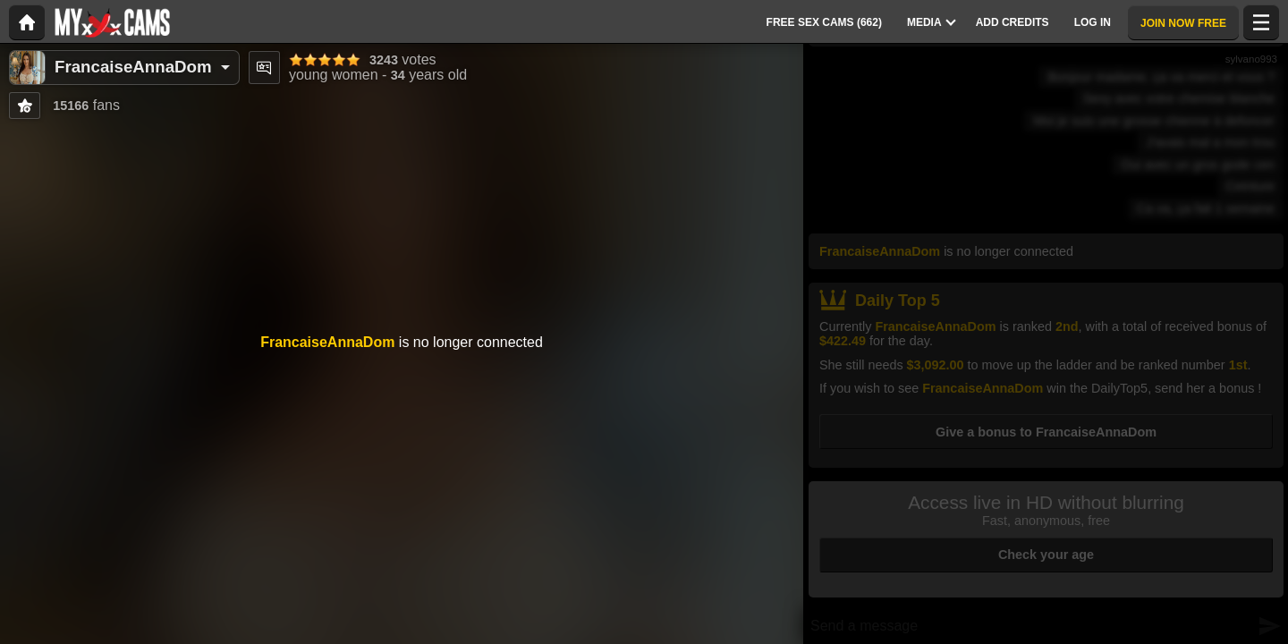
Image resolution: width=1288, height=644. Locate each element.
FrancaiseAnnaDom (133, 66)
